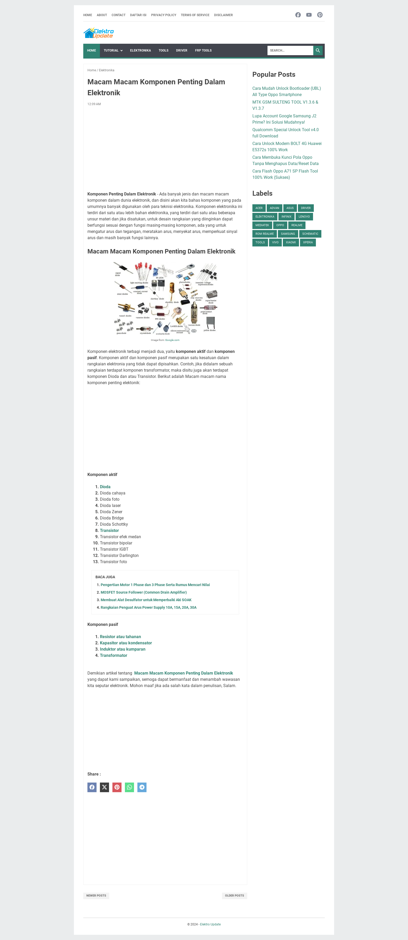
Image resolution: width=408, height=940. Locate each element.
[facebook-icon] (298, 15)
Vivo (275, 242)
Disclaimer (223, 15)
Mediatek (262, 225)
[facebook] (92, 787)
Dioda (105, 486)
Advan (274, 208)
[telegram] (141, 787)
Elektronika (140, 50)
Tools (163, 50)
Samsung (288, 234)
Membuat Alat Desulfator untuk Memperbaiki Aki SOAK (146, 600)
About (102, 15)
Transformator (113, 655)
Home (87, 15)
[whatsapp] (129, 787)
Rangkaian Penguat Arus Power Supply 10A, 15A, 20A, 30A (148, 607)
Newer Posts (96, 895)
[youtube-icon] (309, 15)
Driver (181, 50)
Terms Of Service (195, 15)
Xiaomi (291, 242)
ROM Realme (265, 234)
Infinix (286, 216)
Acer (259, 208)
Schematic (310, 234)
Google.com (172, 340)
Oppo (280, 225)
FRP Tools (203, 50)
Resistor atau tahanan (120, 636)
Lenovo (304, 216)
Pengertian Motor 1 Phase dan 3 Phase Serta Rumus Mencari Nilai (155, 585)
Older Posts (234, 895)
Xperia (308, 242)
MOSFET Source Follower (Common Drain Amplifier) (144, 592)
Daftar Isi (138, 15)
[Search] (290, 50)
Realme (296, 225)
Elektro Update (210, 924)
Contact (118, 15)
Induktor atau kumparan (122, 649)
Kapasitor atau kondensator (126, 642)
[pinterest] (117, 787)
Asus (290, 208)
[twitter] (104, 787)
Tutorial (111, 50)
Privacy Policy (163, 15)
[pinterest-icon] (320, 15)
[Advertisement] (165, 148)
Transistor (109, 530)
